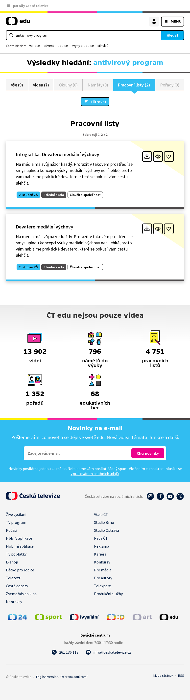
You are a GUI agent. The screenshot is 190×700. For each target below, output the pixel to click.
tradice (62, 45)
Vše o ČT (101, 514)
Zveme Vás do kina (21, 593)
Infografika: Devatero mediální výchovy (57, 154)
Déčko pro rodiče (20, 569)
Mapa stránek (163, 675)
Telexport (102, 585)
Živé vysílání (16, 514)
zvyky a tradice (82, 45)
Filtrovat (98, 101)
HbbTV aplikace (19, 538)
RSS (181, 675)
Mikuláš (102, 45)
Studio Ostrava (106, 530)
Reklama (101, 546)
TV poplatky (16, 554)
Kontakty (14, 601)
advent (49, 45)
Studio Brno (104, 522)
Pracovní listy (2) (134, 85)
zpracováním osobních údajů (95, 473)
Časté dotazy (17, 585)
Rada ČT (101, 538)
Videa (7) (41, 85)
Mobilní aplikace (20, 546)
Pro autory (103, 577)
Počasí (11, 530)
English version (47, 676)
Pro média (102, 569)
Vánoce (34, 45)
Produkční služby (108, 593)
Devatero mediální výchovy (44, 227)
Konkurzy (102, 562)
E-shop (12, 562)
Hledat (172, 35)
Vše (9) (17, 85)
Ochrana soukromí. (73, 676)
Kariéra (100, 554)
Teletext (13, 577)
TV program (16, 522)
